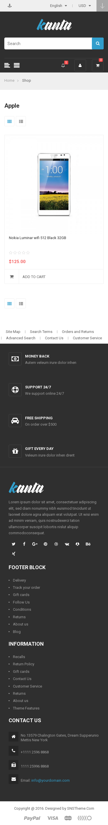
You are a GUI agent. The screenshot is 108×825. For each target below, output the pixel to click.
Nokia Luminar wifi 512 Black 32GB (37, 238)
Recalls (19, 657)
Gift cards (21, 595)
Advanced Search (20, 338)
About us (20, 624)
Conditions (22, 609)
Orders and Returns (78, 331)
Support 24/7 (38, 387)
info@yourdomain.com (50, 780)
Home (9, 80)
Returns (19, 617)
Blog (17, 632)
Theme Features (26, 708)
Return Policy (23, 664)
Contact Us (54, 338)
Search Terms (41, 331)
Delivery (19, 580)
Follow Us (21, 602)
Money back (37, 356)
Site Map (13, 331)
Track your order (26, 587)
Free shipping (39, 418)
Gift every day (39, 448)
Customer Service (87, 338)
